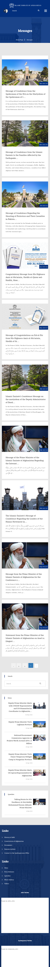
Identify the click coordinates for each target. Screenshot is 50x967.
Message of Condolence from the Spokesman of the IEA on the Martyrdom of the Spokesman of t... (25, 94)
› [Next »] (13, 666)
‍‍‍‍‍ (19, 707)
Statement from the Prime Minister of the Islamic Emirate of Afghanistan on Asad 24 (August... (25, 638)
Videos (6, 883)
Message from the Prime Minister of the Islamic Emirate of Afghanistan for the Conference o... (24, 577)
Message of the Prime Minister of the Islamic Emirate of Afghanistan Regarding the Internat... (25, 460)
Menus (45, 10)
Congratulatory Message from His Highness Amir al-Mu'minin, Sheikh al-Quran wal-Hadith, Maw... (25, 277)
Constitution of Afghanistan (14, 841)
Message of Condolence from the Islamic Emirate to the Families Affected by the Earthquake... (24, 155)
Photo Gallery (9, 879)
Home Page (19, 39)
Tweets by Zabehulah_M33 (9, 949)
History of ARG (9, 837)
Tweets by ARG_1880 (8, 901)
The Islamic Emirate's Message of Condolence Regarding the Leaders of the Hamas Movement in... (24, 518)
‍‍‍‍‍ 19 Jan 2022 (29, 811)
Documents (8, 845)
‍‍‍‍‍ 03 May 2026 (28, 715)
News (6, 868)
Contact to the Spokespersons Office (16, 853)
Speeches (7, 875)
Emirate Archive (9, 849)
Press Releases (9, 871)
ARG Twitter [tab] (25, 892)
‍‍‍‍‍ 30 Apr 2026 (28, 728)
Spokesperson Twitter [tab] (25, 940)
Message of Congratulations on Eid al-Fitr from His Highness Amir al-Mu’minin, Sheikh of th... (24, 338)
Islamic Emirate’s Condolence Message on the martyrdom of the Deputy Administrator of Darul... (26, 399)
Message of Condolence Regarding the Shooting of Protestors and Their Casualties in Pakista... (25, 216)
